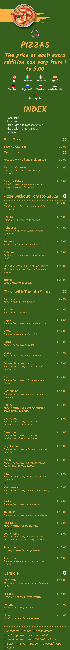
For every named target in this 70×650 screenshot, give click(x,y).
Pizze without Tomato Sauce (24, 125)
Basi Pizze (12, 117)
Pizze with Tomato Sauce (22, 128)
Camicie (11, 132)
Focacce (11, 121)
